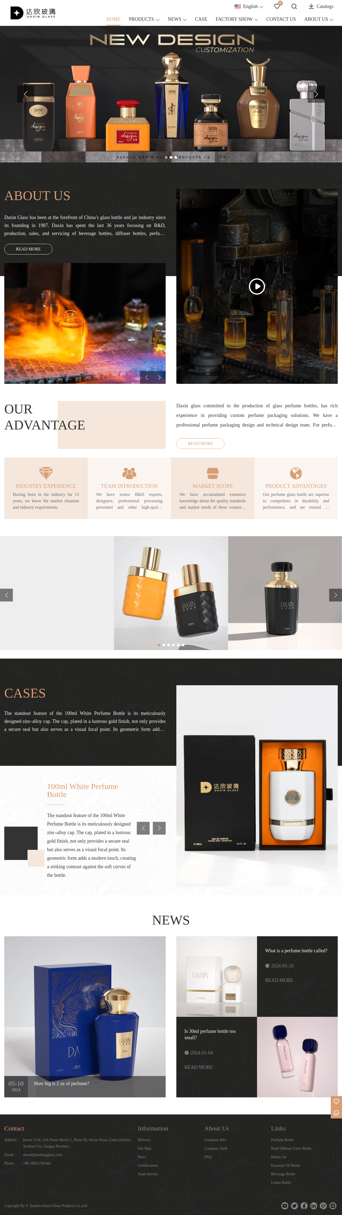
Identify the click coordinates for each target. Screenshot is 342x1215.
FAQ (208, 1157)
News (142, 1157)
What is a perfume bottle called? (296, 950)
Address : (11, 1140)
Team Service (148, 1174)
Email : (9, 1155)
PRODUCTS (141, 19)
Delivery (144, 1140)
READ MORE (28, 249)
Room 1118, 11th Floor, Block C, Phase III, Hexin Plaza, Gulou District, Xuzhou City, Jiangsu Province (77, 1143)
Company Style (216, 1148)
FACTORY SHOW (234, 19)
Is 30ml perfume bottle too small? (210, 1034)
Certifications (148, 1166)
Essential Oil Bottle (285, 1166)
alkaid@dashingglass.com (42, 1155)
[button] (25, 94)
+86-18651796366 (37, 1163)
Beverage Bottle (283, 1174)
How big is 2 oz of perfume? (61, 1083)
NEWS (174, 19)
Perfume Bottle (282, 1140)
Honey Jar (278, 1157)
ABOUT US (316, 19)
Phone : (9, 1163)
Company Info (215, 1140)
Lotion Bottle (281, 1183)
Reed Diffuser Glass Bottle (291, 1148)
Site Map (144, 1148)
